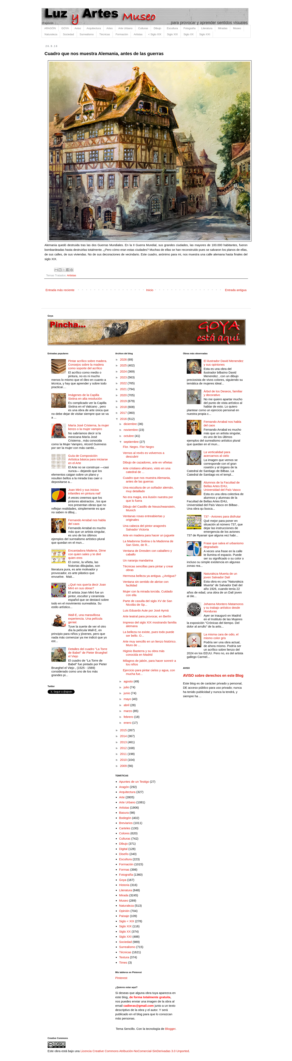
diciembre (131, 424)
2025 (124, 365)
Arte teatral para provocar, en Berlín (147, 616)
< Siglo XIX (154, 34)
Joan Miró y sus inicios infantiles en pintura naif (84, 491)
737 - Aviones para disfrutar (222, 516)
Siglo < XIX (126, 921)
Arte (122, 797)
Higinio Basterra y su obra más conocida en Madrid (143, 652)
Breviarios (126, 823)
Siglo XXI (204, 34)
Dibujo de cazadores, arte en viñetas (147, 462)
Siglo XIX (172, 34)
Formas (124, 869)
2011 (124, 754)
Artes (109, 28)
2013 (124, 742)
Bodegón (125, 818)
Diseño (124, 854)
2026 (124, 359)
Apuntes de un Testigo (134, 781)
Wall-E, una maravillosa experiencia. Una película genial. (85, 618)
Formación (122, 34)
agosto (129, 681)
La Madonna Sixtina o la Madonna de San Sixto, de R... (148, 543)
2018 (124, 407)
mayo (128, 699)
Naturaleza (51, 34)
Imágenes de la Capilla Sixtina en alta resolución (85, 396)
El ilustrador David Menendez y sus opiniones (223, 362)
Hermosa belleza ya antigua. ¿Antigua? (149, 575)
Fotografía (189, 28)
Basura (124, 812)
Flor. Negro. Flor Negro (138, 446)
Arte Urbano (125, 28)
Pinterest (121, 978)
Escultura (172, 28)
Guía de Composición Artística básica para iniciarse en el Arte (88, 459)
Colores (124, 833)
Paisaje (124, 916)
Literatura (206, 28)
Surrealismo (87, 34)
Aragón (124, 787)
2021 (124, 389)
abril (127, 705)
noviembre (131, 429)
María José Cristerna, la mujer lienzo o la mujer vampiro (88, 427)
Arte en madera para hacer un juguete (148, 535)
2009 (124, 765)
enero (128, 722)
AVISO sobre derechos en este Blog (213, 676)
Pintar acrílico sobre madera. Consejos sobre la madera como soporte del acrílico (87, 364)
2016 (124, 419)
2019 (124, 401)
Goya (122, 880)
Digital (123, 849)
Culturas (143, 28)
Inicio (149, 290)
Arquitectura (94, 28)
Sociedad (68, 34)
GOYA (65, 28)
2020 (124, 395)
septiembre (132, 441)
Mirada (123, 895)
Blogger (170, 1028)
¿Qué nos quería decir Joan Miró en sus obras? (87, 586)
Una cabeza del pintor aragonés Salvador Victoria (144, 527)
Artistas (138, 34)
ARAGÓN (50, 28)
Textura (124, 957)
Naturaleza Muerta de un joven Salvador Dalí (220, 575)
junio (127, 693)
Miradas (222, 28)
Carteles (124, 828)
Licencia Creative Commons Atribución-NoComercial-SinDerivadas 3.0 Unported (135, 1051)
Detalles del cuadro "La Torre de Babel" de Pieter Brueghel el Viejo (87, 652)
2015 (124, 730)
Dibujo (157, 28)
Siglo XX (189, 34)
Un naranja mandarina (138, 560)
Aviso (77, 28)
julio (127, 687)
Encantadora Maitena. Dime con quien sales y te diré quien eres (87, 554)
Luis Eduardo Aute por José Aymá (146, 610)
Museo (237, 28)
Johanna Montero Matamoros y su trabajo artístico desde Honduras (223, 607)
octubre (129, 436)
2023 (124, 377)
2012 (124, 748)
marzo (128, 711)
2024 (124, 371)
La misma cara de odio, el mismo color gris (221, 636)
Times (123, 962)
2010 (124, 759)
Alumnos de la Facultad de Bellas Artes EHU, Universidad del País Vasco (222, 486)
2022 (124, 383)
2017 (124, 412)
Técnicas (104, 34)
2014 (124, 736)
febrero (129, 716)
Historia (124, 885)
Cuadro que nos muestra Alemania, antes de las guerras (147, 479)
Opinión (124, 911)
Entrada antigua (236, 290)
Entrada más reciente (60, 290)
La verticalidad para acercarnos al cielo (217, 453)
